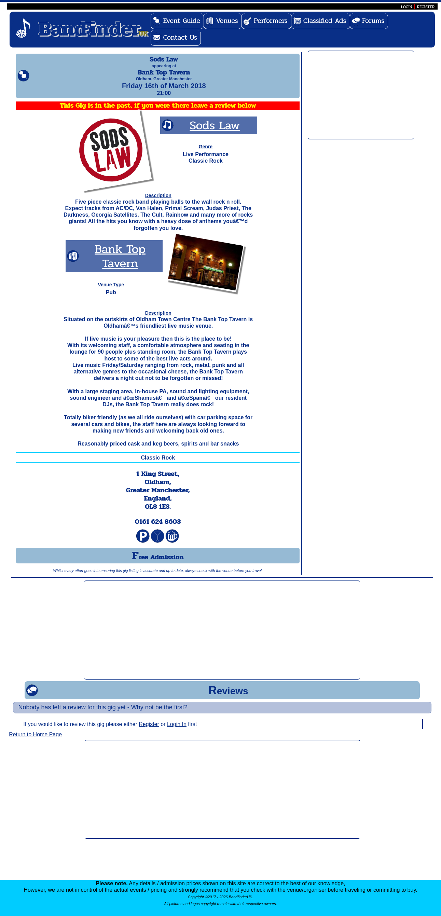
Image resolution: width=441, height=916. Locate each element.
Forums (373, 20)
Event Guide (181, 20)
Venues (227, 20)
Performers (271, 20)
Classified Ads (324, 20)
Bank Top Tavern (120, 262)
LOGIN (406, 7)
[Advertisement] (361, 95)
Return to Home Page (35, 740)
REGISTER (426, 7)
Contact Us (180, 37)
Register (149, 730)
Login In (177, 730)
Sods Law (215, 131)
